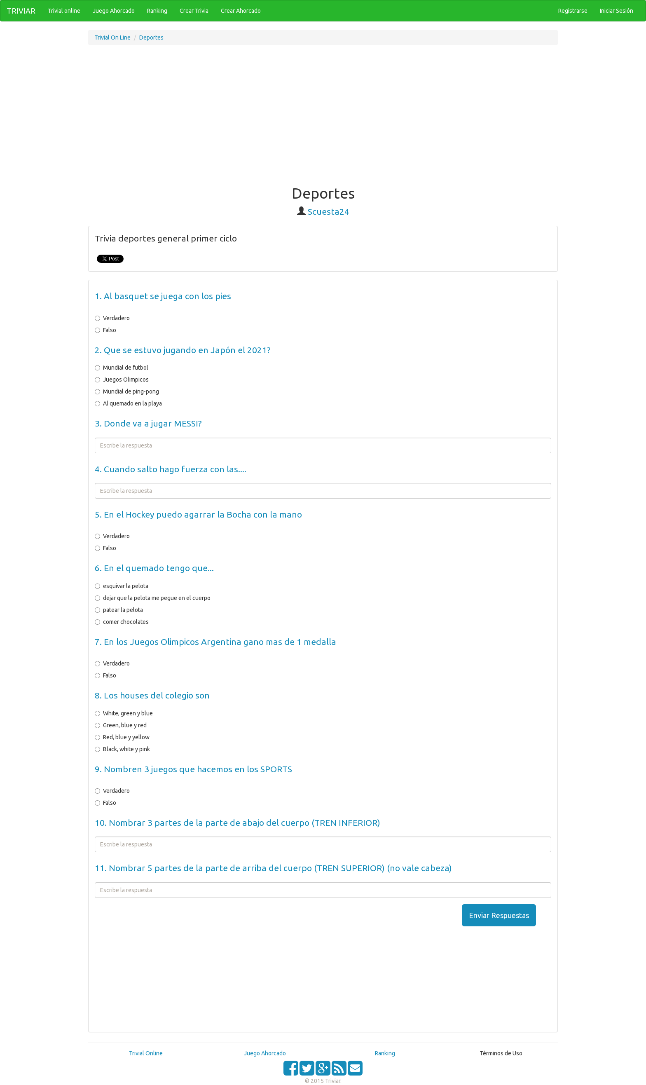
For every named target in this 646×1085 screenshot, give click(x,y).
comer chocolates (122, 622)
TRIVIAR (21, 11)
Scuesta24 (328, 211)
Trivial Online (146, 1053)
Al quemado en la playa (128, 403)
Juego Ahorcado (265, 1053)
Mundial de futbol (121, 367)
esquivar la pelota (121, 586)
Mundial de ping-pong (127, 391)
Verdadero (112, 318)
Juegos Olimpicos (122, 379)
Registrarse (572, 10)
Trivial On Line (112, 37)
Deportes (151, 37)
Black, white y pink (122, 749)
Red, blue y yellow (122, 737)
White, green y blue (124, 713)
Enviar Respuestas (499, 915)
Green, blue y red (121, 725)
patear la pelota (119, 610)
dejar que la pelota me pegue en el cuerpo (153, 598)
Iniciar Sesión (616, 10)
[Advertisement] (323, 119)
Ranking (385, 1053)
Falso (105, 330)
